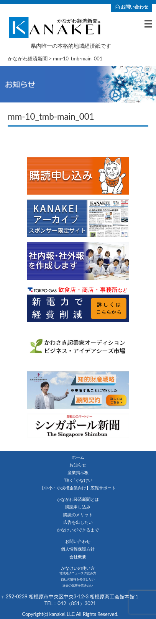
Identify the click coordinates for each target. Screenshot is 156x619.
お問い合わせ (131, 7)
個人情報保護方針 (78, 548)
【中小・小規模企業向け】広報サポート (78, 487)
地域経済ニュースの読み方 (77, 573)
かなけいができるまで (78, 529)
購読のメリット (78, 514)
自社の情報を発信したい (78, 579)
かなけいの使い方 (78, 567)
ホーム (78, 457)
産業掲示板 (78, 472)
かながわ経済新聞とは (78, 499)
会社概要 (77, 556)
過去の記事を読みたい (77, 585)
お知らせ (77, 464)
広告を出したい (78, 522)
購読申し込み (77, 506)
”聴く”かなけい (78, 480)
